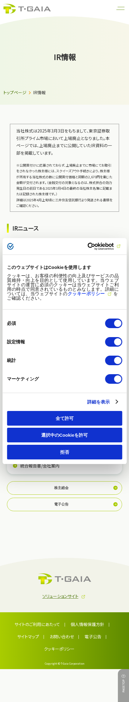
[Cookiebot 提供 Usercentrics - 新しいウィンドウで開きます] (95, 246)
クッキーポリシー (86, 293)
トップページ (14, 92)
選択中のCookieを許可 (64, 435)
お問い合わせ (62, 636)
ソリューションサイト (60, 596)
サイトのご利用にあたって (37, 624)
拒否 (64, 452)
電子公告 (92, 636)
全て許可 (65, 418)
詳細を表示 (98, 402)
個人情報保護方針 (87, 624)
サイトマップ (28, 636)
